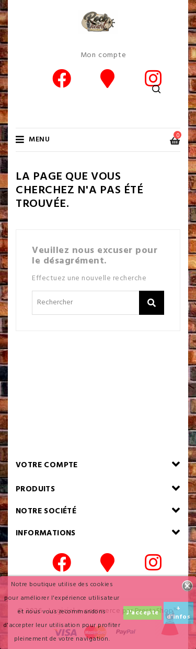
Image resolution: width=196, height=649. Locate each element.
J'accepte (142, 613)
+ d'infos (179, 612)
